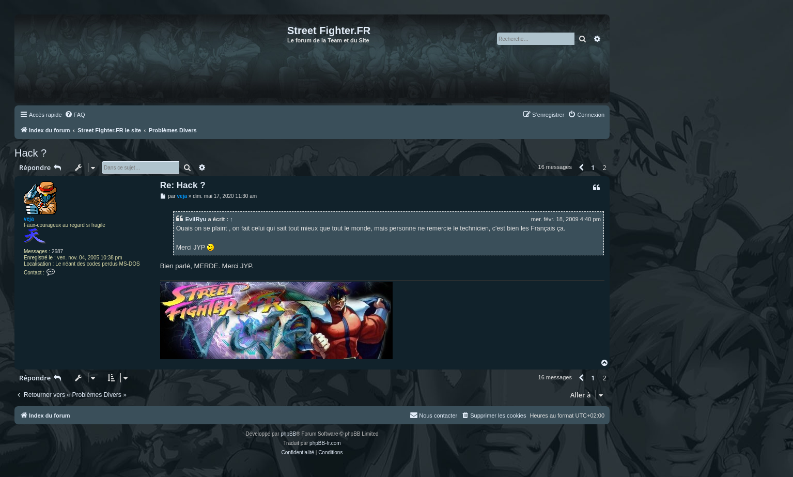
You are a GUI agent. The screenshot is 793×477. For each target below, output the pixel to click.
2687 (57, 251)
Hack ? (30, 153)
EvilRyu (196, 219)
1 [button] (593, 167)
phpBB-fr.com (325, 443)
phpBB (288, 434)
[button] (581, 167)
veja (29, 219)
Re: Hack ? (183, 185)
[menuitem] (75, 115)
